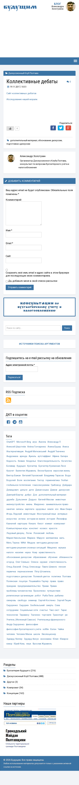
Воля (69, 481)
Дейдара (67, 491)
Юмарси (64, 649)
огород (25, 570)
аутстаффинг (44, 456)
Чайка (61, 639)
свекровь (11, 609)
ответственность (15, 575)
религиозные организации (19, 604)
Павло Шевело (13, 580)
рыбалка (59, 604)
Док (35, 501)
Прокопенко (39, 599)
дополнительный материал (23, 140)
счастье (44, 619)
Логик (29, 540)
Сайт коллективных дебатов (21, 93)
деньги (23, 496)
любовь (50, 540)
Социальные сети (29, 619)
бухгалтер (44, 466)
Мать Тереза (12, 550)
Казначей (11, 530)
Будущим (20, 7)
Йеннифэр (62, 525)
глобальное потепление (18, 491)
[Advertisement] (39, 35)
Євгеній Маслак (46, 506)
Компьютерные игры (16, 535)
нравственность (47, 560)
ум (66, 624)
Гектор (23, 486)
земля (50, 515)
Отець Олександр (51, 575)
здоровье (41, 515)
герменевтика (35, 486)
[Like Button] (10, 128)
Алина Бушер (54, 446)
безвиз (21, 461)
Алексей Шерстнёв (16, 446)
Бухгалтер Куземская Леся (20, 471)
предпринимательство (44, 594)
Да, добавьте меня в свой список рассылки (31, 280)
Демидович (12, 496)
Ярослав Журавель (42, 654)
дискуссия (64, 496)
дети (31, 496)
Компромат (13, 698)
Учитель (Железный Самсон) (21, 629)
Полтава (21, 590)
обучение (53, 565)
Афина (55, 456)
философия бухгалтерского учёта (23, 639)
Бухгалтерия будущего (18, 681)
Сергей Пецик (64, 609)
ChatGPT (10, 441)
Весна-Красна (13, 476)
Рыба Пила (48, 604)
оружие (58, 570)
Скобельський (37, 614)
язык (28, 654)
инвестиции (29, 520)
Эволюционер (48, 644)
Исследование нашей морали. (22, 99)
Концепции (12, 704)
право (17, 594)
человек (10, 644)
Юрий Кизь (19, 654)
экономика (45, 649)
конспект (33, 535)
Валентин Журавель (55, 471)
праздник (26, 594)
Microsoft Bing (24, 441)
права (9, 594)
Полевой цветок (59, 585)
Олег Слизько (37, 570)
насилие (19, 560)
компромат (59, 530)
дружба (10, 506)
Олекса (49, 570)
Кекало (32, 530)
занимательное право (57, 511)
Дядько (33, 506)
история (51, 525)
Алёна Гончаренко (36, 446)
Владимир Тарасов (38, 481)
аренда (23, 456)
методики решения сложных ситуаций (26, 555)
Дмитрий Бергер (14, 501)
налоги (10, 560)
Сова (57, 614)
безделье (31, 461)
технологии (12, 624)
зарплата (29, 515)
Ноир (34, 560)
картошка (22, 530)
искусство (11, 525)
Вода (52, 481)
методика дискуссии (47, 550)
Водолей (60, 481)
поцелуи (44, 590)
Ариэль (32, 456)
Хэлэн (54, 639)
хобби (46, 639)
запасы (19, 515)
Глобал (47, 486)
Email (9, 243)
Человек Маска (24, 644)
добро (28, 501)
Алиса (65, 446)
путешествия (53, 599)
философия (32, 634)
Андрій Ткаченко (56, 451)
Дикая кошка (42, 496)
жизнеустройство (15, 511)
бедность (11, 461)
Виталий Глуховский (16, 481)
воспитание (12, 486)
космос (43, 535)
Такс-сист (54, 619)
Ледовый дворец (15, 540)
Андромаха (12, 456)
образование (40, 565)
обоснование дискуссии (50, 140)
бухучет (39, 471)
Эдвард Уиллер (14, 649)
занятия (10, 515)
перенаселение (50, 580)
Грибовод (56, 491)
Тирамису (24, 624)
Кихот (41, 530)
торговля (46, 624)
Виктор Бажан (47, 476)
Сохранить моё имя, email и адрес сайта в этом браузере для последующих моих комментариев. (37, 274)
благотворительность (49, 461)
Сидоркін (24, 614)
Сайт (8, 255)
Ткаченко (35, 624)
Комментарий (13, 199)
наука (28, 560)
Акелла (42, 441)
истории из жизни (36, 525)
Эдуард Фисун (31, 649)
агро (35, 441)
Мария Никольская (16, 545)
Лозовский (38, 540)
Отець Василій (33, 575)
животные (61, 506)
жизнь (29, 511)
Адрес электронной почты (20, 364)
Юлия (56, 649)
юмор (9, 654)
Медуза (31, 550)
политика (11, 590)
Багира (64, 456)
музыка (62, 555)
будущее (33, 466)
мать (62, 545)
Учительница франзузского (51, 629)
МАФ (23, 550)
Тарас (64, 619)
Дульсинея (21, 506)
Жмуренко (39, 511)
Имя (9, 230)
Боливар (22, 466)
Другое (10, 692)
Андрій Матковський (35, 451)
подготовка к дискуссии (18, 144)
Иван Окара (66, 515)
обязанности (13, 570)
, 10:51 (16, 87)
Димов (53, 496)
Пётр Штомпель (14, 585)
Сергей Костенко (47, 609)
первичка (36, 580)
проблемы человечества (19, 599)
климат (48, 530)
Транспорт (58, 624)
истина (22, 525)
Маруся (41, 545)
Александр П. (54, 441)
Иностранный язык (46, 520)
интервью (62, 520)
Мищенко (52, 555)
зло (57, 515)
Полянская (32, 590)
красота (53, 535)
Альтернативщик (15, 451)
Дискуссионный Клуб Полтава (23, 73)
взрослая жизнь (30, 476)
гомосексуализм (41, 491)
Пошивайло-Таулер (60, 590)
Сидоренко (12, 614)
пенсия (26, 580)
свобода (22, 609)
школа (36, 644)
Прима (68, 594)
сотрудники (12, 619)
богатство (11, 466)
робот (38, 604)
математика (52, 545)
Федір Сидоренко (15, 634)
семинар (32, 609)
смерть (49, 614)
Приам (60, 594)
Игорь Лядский (14, 520)
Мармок (31, 545)
